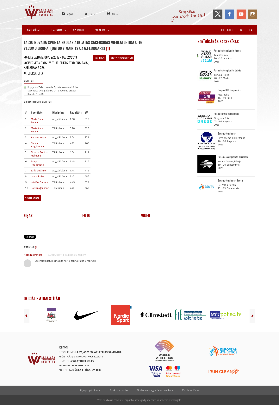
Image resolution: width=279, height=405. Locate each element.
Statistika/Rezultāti (121, 58)
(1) (108, 48)
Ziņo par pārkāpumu (90, 390)
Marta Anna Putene (37, 120)
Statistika (58, 30)
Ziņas (70, 13)
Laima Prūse (37, 176)
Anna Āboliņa (38, 137)
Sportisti (80, 30)
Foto (92, 13)
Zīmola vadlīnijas (190, 390)
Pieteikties (227, 30)
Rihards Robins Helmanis (39, 154)
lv (241, 30)
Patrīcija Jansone (40, 188)
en (250, 30)
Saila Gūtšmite (38, 170)
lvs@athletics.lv (82, 361)
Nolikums (100, 58)
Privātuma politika (119, 390)
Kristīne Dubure (39, 182)
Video (115, 13)
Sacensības (35, 30)
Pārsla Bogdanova (37, 145)
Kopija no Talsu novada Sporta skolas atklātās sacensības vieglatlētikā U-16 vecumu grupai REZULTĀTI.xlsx (53, 91)
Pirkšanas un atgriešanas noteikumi (155, 390)
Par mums (102, 30)
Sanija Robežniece (37, 163)
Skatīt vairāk (32, 198)
